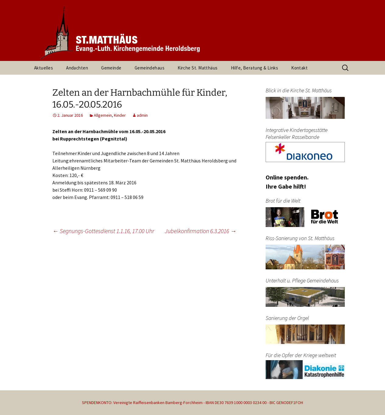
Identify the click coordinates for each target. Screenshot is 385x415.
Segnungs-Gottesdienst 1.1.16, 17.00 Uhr (103, 231)
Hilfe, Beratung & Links (254, 68)
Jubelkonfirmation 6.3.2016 (200, 231)
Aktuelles (43, 68)
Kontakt (299, 68)
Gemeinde (111, 68)
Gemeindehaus (149, 68)
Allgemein (103, 115)
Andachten (77, 68)
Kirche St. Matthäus (198, 68)
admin (142, 115)
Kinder (120, 115)
